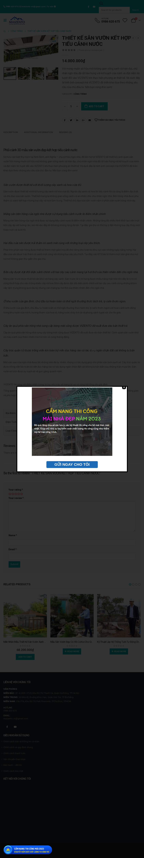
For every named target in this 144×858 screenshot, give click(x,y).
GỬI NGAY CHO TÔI (72, 464)
